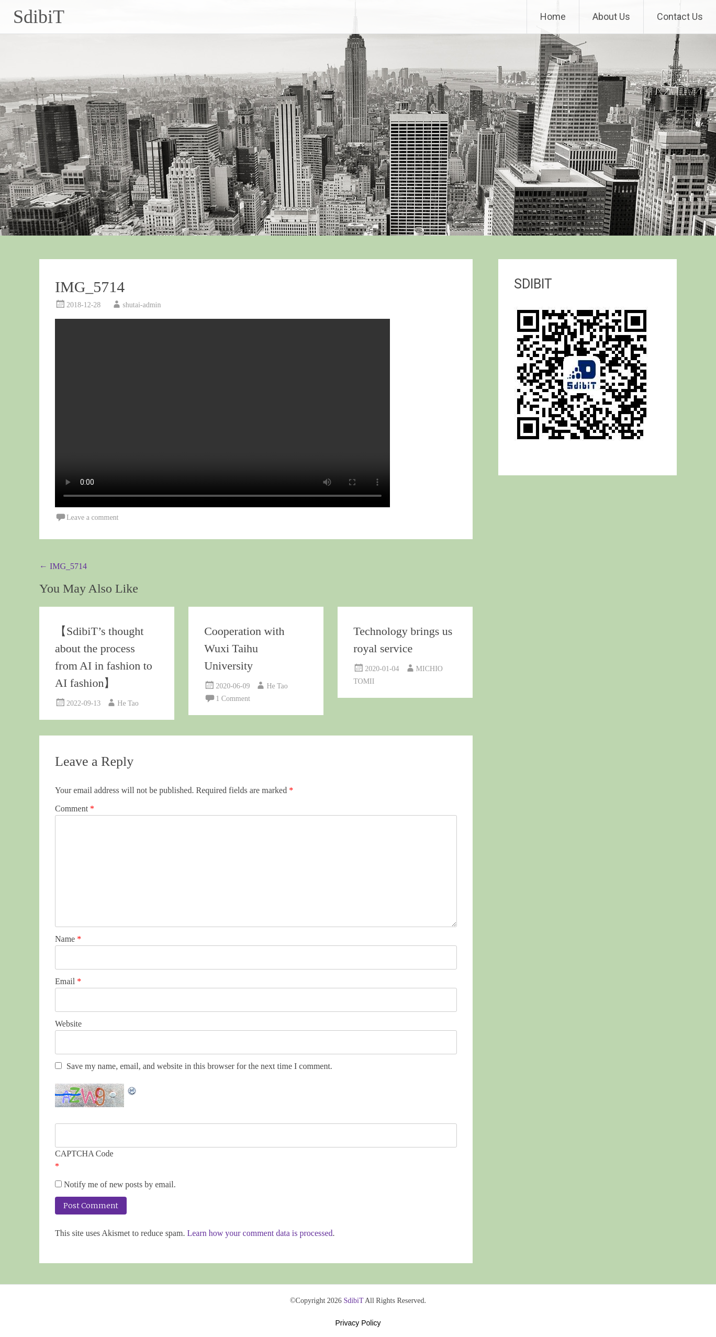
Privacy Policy (358, 1323)
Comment (74, 808)
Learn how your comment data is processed (259, 1233)
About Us (611, 16)
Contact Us (680, 16)
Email (68, 981)
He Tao (127, 703)
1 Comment (233, 699)
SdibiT (38, 16)
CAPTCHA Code (84, 1153)
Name (68, 938)
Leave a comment (92, 517)
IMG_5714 (63, 566)
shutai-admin (141, 305)
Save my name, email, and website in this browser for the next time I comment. (199, 1066)
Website (68, 1023)
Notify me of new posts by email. (120, 1184)
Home (553, 16)
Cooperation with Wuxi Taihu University (244, 648)
